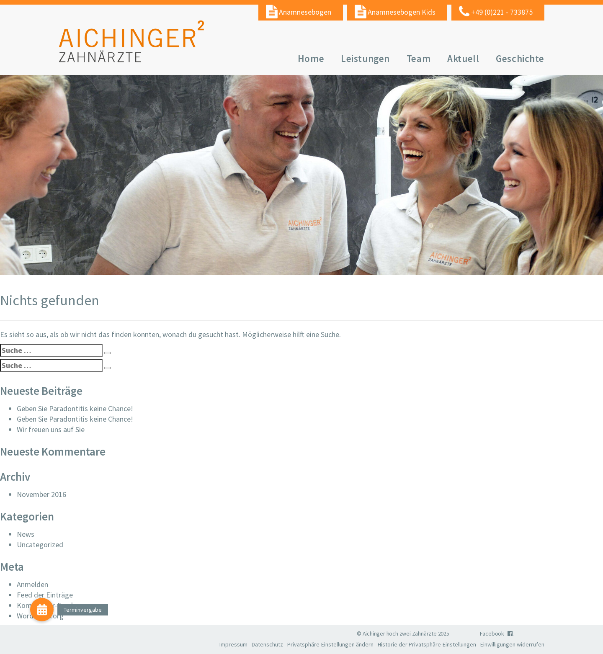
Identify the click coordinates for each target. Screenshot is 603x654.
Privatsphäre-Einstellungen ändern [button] (330, 644)
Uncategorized (40, 544)
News (25, 534)
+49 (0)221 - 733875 (502, 12)
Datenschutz (267, 644)
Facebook (496, 633)
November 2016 (41, 494)
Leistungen (365, 58)
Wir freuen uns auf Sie (51, 429)
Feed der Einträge (45, 595)
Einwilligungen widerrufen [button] (512, 644)
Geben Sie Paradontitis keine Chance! (75, 408)
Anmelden (32, 584)
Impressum (233, 644)
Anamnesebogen (305, 12)
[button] (42, 609)
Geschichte (520, 58)
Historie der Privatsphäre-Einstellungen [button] (427, 644)
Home (311, 58)
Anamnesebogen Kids (402, 12)
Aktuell (463, 58)
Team (418, 58)
